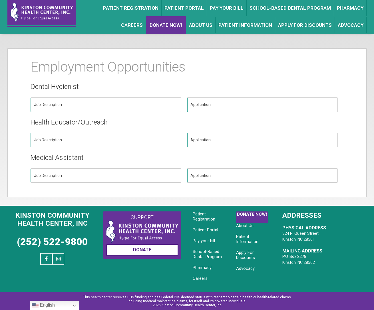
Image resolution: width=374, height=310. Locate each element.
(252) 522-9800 (52, 241)
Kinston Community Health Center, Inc (52, 219)
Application (200, 104)
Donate (142, 249)
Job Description (48, 104)
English (43, 305)
